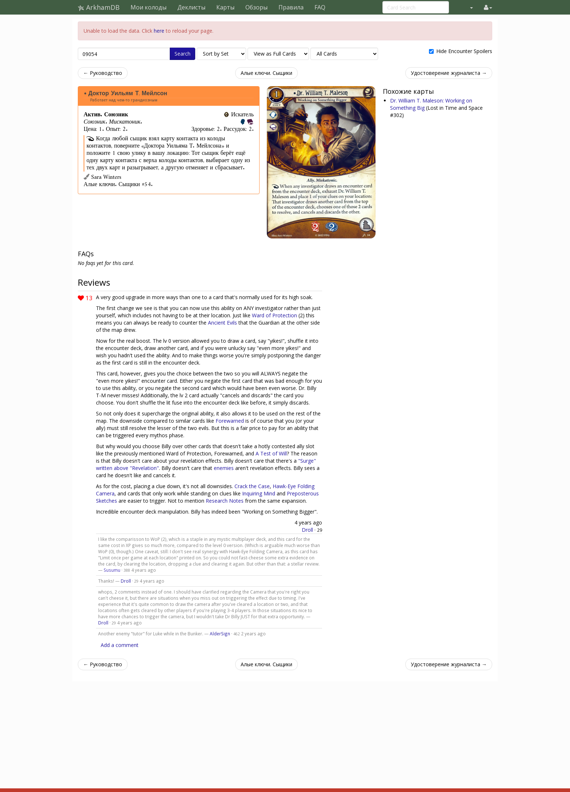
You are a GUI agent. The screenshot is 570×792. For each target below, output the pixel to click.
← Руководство (102, 72)
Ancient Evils (222, 322)
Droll (307, 529)
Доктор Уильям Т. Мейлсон (127, 93)
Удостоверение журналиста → (449, 72)
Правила (291, 7)
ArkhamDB (99, 7)
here (159, 30)
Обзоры (256, 7)
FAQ (319, 7)
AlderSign (220, 633)
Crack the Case (252, 486)
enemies (224, 468)
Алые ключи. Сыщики (266, 72)
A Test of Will (271, 453)
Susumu (112, 570)
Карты (225, 7)
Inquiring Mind (258, 493)
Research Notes (225, 500)
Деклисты (191, 7)
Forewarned (230, 420)
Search (182, 53)
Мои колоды (148, 7)
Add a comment (120, 645)
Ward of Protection (274, 315)
